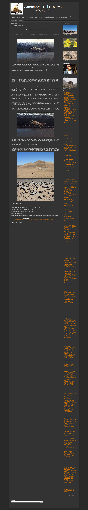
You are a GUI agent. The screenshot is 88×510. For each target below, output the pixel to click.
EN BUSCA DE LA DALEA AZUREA (69, 290)
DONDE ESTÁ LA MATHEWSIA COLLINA (70, 417)
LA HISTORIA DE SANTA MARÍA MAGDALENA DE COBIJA (69, 343)
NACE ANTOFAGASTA (67, 221)
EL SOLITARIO (66, 151)
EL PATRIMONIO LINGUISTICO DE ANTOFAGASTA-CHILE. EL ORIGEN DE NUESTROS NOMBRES (70, 112)
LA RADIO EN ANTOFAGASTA (68, 333)
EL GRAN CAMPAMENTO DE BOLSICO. (70, 274)
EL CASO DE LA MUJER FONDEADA (69, 392)
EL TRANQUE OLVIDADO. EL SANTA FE (70, 347)
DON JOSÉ (65, 114)
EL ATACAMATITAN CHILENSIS (69, 400)
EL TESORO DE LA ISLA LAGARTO (69, 266)
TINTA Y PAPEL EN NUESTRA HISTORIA (70, 187)
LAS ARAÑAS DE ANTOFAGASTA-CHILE (70, 143)
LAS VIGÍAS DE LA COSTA (68, 442)
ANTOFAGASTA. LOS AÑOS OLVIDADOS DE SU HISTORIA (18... (69, 211)
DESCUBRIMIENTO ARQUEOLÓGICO (70, 270)
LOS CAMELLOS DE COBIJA (68, 264)
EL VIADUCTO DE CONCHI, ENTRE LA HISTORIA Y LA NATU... (70, 408)
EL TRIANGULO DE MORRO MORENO (70, 150)
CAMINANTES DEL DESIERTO (25, 219)
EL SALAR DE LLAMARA (67, 327)
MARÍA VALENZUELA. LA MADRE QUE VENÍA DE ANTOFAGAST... (70, 237)
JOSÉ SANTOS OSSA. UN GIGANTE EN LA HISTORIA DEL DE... (70, 209)
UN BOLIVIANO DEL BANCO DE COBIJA (70, 385)
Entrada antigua (56, 251)
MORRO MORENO (67, 108)
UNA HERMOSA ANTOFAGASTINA (69, 224)
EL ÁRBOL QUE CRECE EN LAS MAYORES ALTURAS (69, 454)
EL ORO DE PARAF (67, 346)
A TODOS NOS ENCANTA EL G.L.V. (69, 384)
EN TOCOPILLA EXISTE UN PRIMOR (69, 371)
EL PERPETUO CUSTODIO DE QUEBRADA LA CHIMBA (68, 133)
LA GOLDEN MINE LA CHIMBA (68, 364)
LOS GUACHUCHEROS (67, 418)
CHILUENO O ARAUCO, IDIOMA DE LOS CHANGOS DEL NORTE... (70, 155)
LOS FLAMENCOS (67, 425)
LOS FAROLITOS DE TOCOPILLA (69, 115)
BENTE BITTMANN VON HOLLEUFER (70, 226)
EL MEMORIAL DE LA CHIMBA (68, 186)
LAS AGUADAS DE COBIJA (68, 437)
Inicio (36, 251)
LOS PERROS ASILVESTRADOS (69, 277)
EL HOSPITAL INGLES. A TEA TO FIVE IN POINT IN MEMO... (70, 393)
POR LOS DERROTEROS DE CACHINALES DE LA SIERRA (68, 482)
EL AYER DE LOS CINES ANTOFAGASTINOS (67, 107)
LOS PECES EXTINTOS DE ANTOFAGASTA (68, 141)
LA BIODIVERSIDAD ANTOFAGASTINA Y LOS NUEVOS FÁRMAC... (70, 193)
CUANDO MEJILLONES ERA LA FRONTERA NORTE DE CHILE (69, 231)
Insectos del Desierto (43, 219)
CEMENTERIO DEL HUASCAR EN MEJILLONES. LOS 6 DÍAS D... (69, 356)
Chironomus (34, 109)
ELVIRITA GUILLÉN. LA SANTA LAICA (69, 185)
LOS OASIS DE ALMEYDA (68, 160)
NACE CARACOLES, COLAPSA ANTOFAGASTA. (69, 98)
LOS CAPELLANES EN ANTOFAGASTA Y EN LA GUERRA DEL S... (70, 170)
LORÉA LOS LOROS (67, 406)
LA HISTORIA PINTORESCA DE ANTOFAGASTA (69, 129)
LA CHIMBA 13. (66, 144)
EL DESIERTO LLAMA (67, 483)
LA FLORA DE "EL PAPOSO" (68, 480)
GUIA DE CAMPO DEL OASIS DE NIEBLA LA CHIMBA (69, 433)
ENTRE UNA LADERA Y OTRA (68, 451)
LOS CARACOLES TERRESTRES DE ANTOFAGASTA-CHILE (69, 431)
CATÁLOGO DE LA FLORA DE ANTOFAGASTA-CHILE (68, 410)
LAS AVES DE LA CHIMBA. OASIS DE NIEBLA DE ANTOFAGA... (70, 216)
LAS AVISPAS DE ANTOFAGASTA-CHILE (70, 447)
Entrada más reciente (15, 251)
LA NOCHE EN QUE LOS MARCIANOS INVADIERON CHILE (70, 279)
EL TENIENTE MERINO (67, 298)
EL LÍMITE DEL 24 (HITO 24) (68, 314)
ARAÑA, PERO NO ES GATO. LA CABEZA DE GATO (69, 306)
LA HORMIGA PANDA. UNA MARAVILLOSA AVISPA (68, 189)
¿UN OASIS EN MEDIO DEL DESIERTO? (70, 452)
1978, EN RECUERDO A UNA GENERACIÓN (68, 241)
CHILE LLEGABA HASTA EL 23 (68, 161)
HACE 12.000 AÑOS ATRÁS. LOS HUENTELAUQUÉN (69, 102)
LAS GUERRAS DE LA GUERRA (69, 303)
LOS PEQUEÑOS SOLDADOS (68, 238)
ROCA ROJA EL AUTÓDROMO (68, 363)
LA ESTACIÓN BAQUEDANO (68, 427)
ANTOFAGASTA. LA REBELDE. (68, 265)
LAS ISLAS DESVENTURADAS (68, 301)
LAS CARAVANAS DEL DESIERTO (69, 357)
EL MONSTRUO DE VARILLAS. (68, 178)
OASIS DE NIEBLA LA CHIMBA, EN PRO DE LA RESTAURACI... (70, 197)
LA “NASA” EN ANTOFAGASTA (68, 164)
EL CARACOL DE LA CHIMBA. (68, 267)
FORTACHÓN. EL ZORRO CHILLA (69, 280)
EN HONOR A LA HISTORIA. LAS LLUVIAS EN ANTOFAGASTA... (69, 205)
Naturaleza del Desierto (49, 219)
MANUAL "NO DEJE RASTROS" (69, 273)
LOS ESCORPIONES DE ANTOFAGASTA (67, 399)
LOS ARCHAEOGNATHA (67, 444)
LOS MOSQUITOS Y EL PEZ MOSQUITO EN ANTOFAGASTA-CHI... (70, 335)
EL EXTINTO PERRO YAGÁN (68, 411)
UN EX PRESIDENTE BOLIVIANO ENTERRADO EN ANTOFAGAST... (69, 349)
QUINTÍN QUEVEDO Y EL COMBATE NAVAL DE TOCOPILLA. (69, 96)
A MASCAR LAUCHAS (67, 366)
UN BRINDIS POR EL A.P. (68, 395)
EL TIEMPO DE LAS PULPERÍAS (69, 383)
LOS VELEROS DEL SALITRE (68, 195)
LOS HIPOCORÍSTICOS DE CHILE (69, 467)
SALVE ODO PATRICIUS (67, 466)
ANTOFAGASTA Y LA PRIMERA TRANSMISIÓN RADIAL (69, 127)
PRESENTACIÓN (14, 20)
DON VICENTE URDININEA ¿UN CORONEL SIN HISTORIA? (69, 248)
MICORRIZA (66, 430)
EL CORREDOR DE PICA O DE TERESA (70, 345)
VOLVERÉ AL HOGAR (67, 443)
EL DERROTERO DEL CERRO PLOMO (70, 194)
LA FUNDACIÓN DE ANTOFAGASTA (69, 426)
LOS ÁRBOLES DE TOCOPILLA (69, 159)
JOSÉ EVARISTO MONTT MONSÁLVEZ (70, 370)
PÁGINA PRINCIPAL (67, 92)
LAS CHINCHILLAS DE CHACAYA (69, 158)
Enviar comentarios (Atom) (20, 252)
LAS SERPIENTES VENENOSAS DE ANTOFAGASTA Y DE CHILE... (69, 405)
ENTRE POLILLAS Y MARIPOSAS (69, 455)
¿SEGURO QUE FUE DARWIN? (69, 367)
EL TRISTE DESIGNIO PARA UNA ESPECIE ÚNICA (69, 329)
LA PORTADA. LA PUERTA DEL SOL (69, 239)
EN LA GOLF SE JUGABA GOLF (69, 302)
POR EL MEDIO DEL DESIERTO (69, 477)
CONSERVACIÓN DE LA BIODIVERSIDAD (67, 288)
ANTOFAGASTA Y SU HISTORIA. (69, 105)
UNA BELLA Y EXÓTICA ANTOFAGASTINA (67, 387)
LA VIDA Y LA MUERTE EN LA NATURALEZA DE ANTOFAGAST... (69, 218)
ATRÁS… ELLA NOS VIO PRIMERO (69, 225)
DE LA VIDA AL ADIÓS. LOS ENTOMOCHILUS (68, 310)
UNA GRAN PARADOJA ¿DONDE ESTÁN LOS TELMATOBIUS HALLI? (69, 320)
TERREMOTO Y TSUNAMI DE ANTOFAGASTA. (68, 94)
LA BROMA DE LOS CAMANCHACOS (69, 354)
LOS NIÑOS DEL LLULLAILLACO (69, 365)
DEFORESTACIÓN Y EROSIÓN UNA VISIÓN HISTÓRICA (69, 390)
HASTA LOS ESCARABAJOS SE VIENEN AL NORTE (69, 469)
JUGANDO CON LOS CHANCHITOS (69, 317)
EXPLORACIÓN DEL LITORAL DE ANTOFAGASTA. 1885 (69, 261)
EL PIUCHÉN (66, 291)
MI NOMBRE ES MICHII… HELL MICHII (70, 450)
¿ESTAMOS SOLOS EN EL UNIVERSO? (70, 488)
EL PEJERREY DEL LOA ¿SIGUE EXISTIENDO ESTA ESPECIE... (69, 382)
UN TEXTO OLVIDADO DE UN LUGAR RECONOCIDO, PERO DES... (70, 374)
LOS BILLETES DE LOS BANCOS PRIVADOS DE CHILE (69, 397)
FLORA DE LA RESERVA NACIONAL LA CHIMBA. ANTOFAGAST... (70, 246)
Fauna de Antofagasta (37, 219)
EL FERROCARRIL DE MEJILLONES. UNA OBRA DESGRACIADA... (69, 376)
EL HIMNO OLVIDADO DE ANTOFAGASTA (68, 312)
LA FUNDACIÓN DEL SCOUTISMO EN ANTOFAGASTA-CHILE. (70, 254)
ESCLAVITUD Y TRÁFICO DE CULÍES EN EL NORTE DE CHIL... (70, 183)
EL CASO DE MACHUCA (67, 318)
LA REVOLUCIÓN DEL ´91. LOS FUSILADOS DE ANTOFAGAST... (69, 337)
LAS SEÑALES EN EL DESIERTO (69, 171)
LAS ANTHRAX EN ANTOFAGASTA (69, 476)
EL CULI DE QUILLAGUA (68, 338)
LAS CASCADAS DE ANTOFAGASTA (69, 149)
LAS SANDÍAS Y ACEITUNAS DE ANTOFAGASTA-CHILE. (69, 117)
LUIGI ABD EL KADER (67, 140)
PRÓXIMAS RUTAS (22, 20)
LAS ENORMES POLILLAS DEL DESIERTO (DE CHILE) (69, 446)
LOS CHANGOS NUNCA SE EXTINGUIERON (68, 131)
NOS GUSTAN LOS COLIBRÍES (69, 358)
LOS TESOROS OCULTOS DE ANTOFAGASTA (68, 353)
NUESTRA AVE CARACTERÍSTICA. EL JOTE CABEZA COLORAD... (70, 201)
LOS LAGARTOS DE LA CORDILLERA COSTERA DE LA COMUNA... (70, 199)
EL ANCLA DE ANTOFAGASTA (68, 229)
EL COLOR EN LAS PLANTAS (68, 372)
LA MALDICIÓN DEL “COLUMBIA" (69, 212)
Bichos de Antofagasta (18, 219)
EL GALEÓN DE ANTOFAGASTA (69, 401)
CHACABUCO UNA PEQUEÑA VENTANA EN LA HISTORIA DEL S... (70, 341)
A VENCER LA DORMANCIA (68, 456)
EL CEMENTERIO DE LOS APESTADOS (70, 120)
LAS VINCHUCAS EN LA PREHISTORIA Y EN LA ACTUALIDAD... (70, 125)
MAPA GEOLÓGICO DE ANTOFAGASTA (70, 257)
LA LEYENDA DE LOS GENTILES (69, 489)
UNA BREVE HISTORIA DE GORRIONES (70, 332)
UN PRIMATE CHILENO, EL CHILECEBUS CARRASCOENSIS (69, 360)
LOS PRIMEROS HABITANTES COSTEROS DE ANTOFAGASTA (69, 166)
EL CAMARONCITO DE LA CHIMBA (69, 285)
